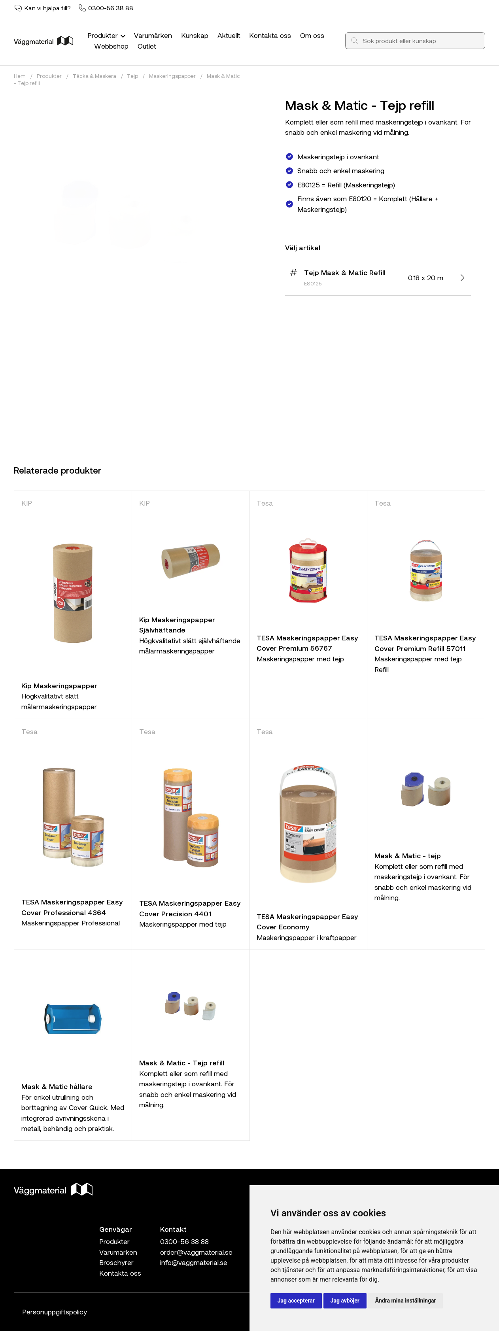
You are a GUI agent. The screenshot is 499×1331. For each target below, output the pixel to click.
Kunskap (194, 35)
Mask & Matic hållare (57, 1086)
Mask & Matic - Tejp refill (181, 1062)
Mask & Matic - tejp (407, 855)
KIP (26, 502)
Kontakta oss (270, 35)
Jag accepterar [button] (296, 1300)
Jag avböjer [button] (345, 1300)
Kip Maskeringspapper (59, 685)
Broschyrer (116, 1262)
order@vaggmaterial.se (196, 1252)
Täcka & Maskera (94, 76)
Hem (20, 76)
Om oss (312, 35)
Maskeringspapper (172, 76)
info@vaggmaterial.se (193, 1262)
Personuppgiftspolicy (54, 1311)
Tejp (132, 76)
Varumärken (153, 35)
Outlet (147, 46)
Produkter (107, 35)
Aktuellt (228, 35)
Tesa (265, 502)
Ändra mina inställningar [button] (405, 1300)
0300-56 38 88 (110, 7)
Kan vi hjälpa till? (48, 7)
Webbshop (111, 46)
